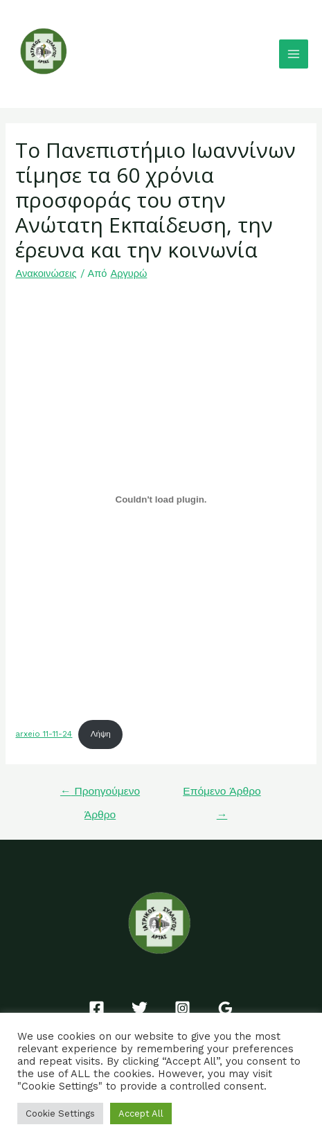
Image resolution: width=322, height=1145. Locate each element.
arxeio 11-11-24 (43, 734)
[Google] (225, 1008)
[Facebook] (97, 1008)
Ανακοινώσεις (45, 273)
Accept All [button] (140, 1113)
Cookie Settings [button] (60, 1113)
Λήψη (101, 734)
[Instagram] (182, 1008)
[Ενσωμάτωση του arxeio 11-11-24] (160, 499)
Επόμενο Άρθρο (221, 795)
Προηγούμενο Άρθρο (100, 795)
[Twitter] (139, 1008)
